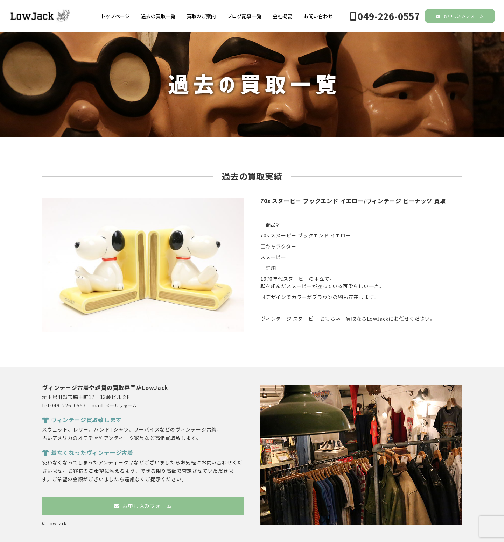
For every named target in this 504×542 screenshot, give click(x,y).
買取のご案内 (201, 16)
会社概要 (282, 16)
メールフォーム (121, 405)
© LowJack (54, 523)
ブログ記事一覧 (244, 16)
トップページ (115, 16)
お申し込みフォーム (460, 16)
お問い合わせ (318, 16)
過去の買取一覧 (158, 16)
